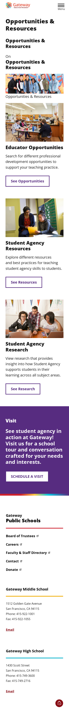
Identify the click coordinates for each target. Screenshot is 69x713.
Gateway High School (25, 651)
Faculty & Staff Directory (28, 552)
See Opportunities (27, 181)
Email (10, 630)
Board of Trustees (22, 536)
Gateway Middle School (27, 589)
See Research (23, 388)
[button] (61, 7)
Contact (14, 561)
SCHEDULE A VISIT (27, 476)
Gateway (23, 518)
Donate (14, 569)
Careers (14, 544)
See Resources (24, 282)
